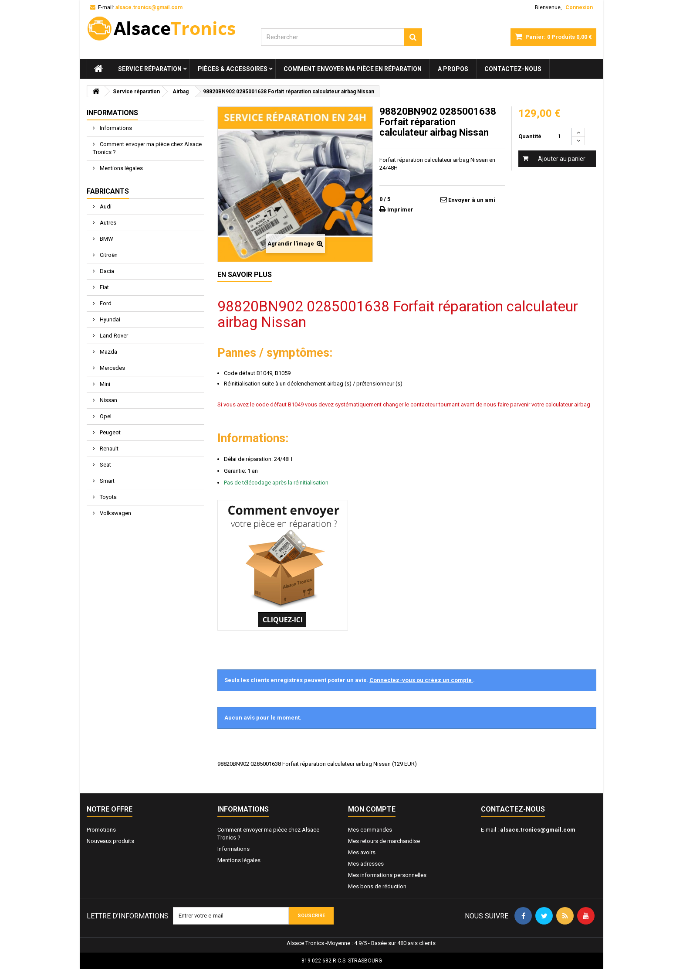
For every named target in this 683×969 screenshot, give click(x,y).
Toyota (107, 497)
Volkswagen (114, 513)
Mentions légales (120, 168)
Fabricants (108, 191)
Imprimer (400, 209)
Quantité (529, 136)
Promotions (101, 829)
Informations (112, 113)
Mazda (107, 351)
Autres (107, 222)
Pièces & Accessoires (232, 68)
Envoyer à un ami (471, 200)
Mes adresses (366, 863)
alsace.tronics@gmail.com (537, 829)
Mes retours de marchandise (384, 841)
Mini (104, 384)
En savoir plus (244, 274)
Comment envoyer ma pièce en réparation (353, 68)
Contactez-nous (512, 68)
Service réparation (150, 68)
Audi (105, 206)
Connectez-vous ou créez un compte (421, 680)
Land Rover (113, 335)
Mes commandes (370, 829)
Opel (105, 416)
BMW (105, 238)
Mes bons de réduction (377, 886)
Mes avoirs (361, 852)
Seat (104, 464)
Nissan (107, 400)
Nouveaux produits (110, 841)
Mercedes (111, 368)
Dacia (106, 271)
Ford (105, 303)
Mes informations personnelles (387, 875)
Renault (108, 448)
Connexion (579, 7)
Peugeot (109, 432)
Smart (106, 481)
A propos (453, 68)
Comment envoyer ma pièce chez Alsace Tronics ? (147, 148)
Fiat (103, 287)
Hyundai (109, 319)
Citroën (108, 255)
